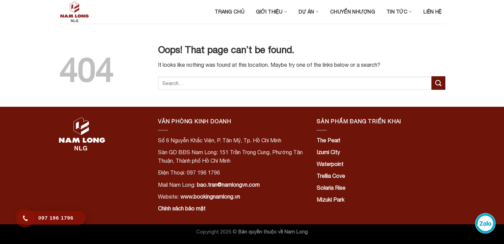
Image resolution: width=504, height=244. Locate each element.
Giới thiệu (271, 11)
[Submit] (438, 82)
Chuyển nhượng (352, 12)
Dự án (309, 11)
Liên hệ (432, 12)
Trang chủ (229, 12)
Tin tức (399, 11)
